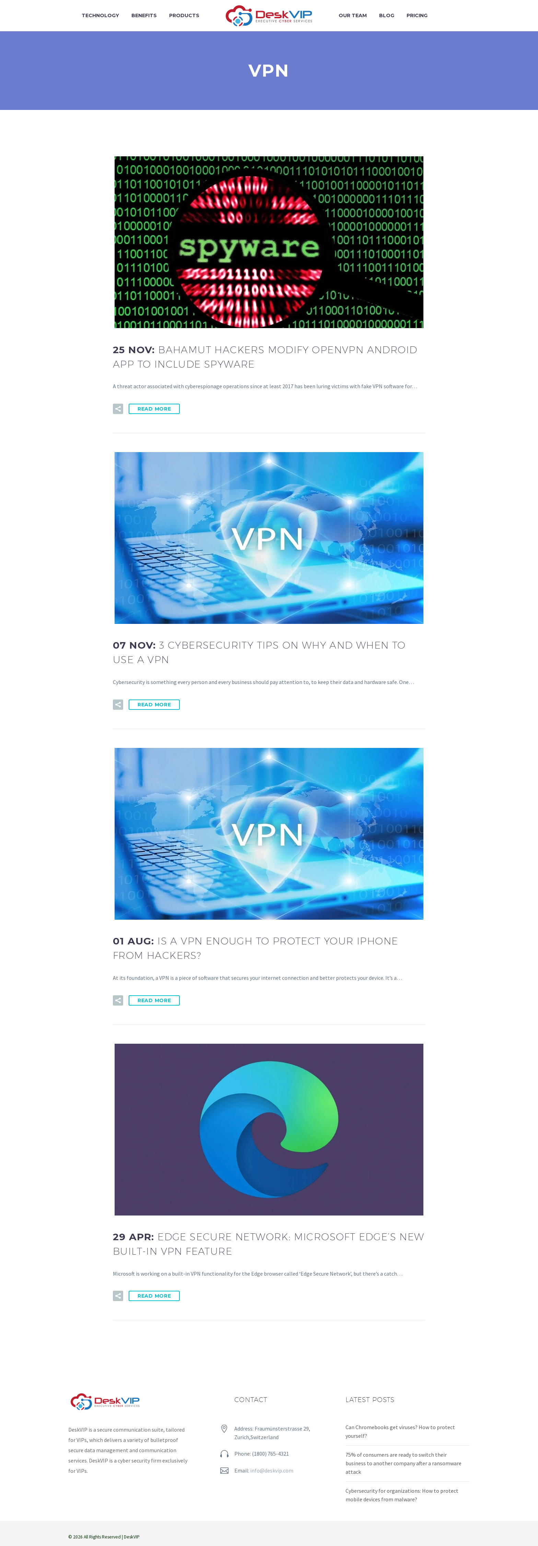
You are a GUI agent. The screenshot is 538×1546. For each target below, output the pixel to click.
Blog (386, 15)
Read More (154, 409)
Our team (353, 15)
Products (184, 15)
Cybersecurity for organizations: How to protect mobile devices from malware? (402, 1495)
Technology (100, 15)
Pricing (417, 15)
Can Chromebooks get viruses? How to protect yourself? (400, 1431)
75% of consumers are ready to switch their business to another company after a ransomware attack (403, 1463)
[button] (118, 409)
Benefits (144, 15)
